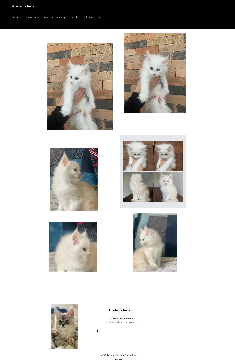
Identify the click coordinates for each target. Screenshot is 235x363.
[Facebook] (97, 331)
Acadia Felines (23, 6)
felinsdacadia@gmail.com (121, 317)
